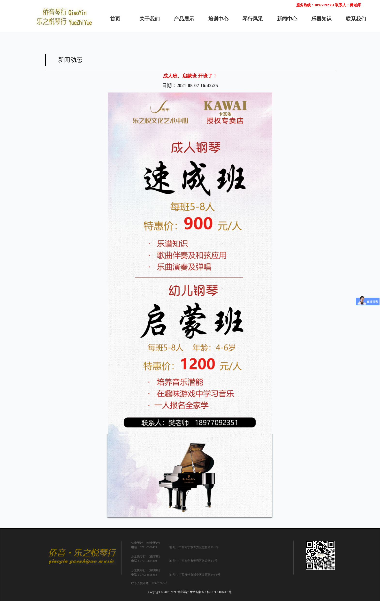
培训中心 (218, 19)
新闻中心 (287, 19)
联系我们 (356, 19)
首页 (115, 19)
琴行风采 (253, 19)
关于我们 (149, 19)
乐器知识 (321, 19)
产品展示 (184, 19)
